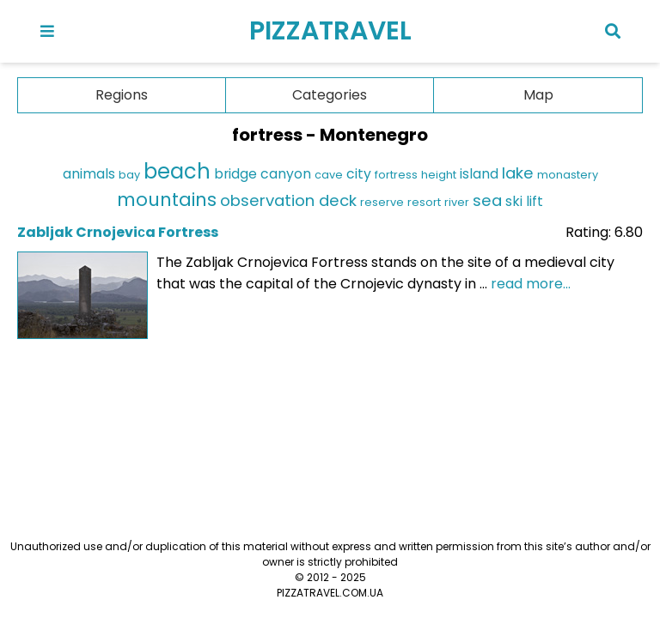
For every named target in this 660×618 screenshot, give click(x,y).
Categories (329, 95)
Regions (121, 95)
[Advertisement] (330, 411)
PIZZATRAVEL (330, 31)
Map (538, 95)
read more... (531, 284)
